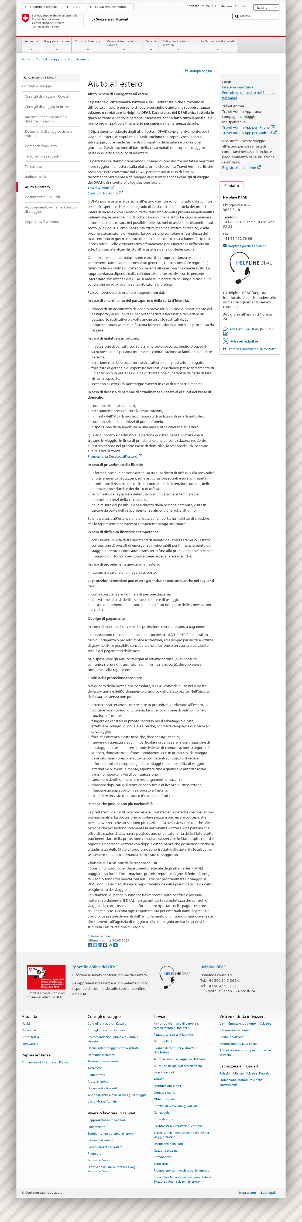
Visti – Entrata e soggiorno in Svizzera (245, 1024)
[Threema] (105, 945)
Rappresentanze (56, 45)
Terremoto (95, 1068)
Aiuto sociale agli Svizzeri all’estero (178, 1066)
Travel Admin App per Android (249, 133)
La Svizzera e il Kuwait (217, 45)
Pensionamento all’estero (105, 1147)
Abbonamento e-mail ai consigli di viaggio (117, 1095)
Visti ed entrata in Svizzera (178, 45)
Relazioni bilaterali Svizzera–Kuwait (244, 1073)
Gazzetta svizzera (166, 1150)
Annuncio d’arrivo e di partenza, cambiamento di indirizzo (176, 1026)
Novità (26, 1024)
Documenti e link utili (103, 1088)
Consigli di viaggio (88, 45)
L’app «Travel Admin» (103, 1102)
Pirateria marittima (237, 87)
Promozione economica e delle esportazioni (240, 1082)
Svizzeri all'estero (99, 1160)
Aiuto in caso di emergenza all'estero (179, 1059)
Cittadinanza (162, 1157)
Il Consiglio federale (43, 7)
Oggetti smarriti (165, 1092)
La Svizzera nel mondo (111, 7)
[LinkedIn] (100, 945)
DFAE (76, 7)
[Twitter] (95, 945)
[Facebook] (90, 945)
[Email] (115, 945)
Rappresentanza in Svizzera (107, 1120)
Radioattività (96, 1075)
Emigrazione (96, 1127)
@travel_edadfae (244, 341)
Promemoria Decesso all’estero (115, 456)
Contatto (229, 185)
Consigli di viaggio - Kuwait (107, 1024)
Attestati (159, 1079)
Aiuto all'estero (98, 1081)
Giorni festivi (30, 1037)
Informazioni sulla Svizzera (238, 1044)
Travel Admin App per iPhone (248, 127)
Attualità (31, 45)
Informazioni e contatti (235, 1030)
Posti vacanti (30, 1044)
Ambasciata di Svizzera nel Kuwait (45, 1062)
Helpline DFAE (213, 966)
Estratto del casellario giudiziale (175, 1106)
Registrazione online (241, 167)
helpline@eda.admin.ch (247, 246)
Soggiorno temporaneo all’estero (111, 1133)
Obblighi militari (165, 1099)
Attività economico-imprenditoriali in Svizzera (245, 1053)
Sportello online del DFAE (95, 966)
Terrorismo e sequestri (103, 1061)
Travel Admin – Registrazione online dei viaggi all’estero (181, 1135)
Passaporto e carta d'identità (173, 1035)
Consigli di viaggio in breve (106, 1030)
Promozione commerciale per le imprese (181, 1170)
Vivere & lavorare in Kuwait (123, 45)
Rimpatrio (94, 1154)
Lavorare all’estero (100, 1140)
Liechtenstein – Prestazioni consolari (179, 1126)
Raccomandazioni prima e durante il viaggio (113, 1039)
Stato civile (161, 1164)
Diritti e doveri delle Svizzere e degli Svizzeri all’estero (112, 1169)
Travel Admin (101, 188)
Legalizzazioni (164, 1072)
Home (26, 59)
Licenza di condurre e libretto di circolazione (176, 1050)
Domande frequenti (101, 1055)
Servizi (151, 45)
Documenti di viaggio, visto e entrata (113, 1048)
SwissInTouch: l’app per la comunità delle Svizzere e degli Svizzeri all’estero (182, 1179)
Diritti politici (163, 1041)
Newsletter (29, 1030)
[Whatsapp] (110, 945)
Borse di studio (164, 1119)
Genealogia (162, 1113)
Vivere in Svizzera (231, 1037)
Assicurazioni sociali (167, 1086)
